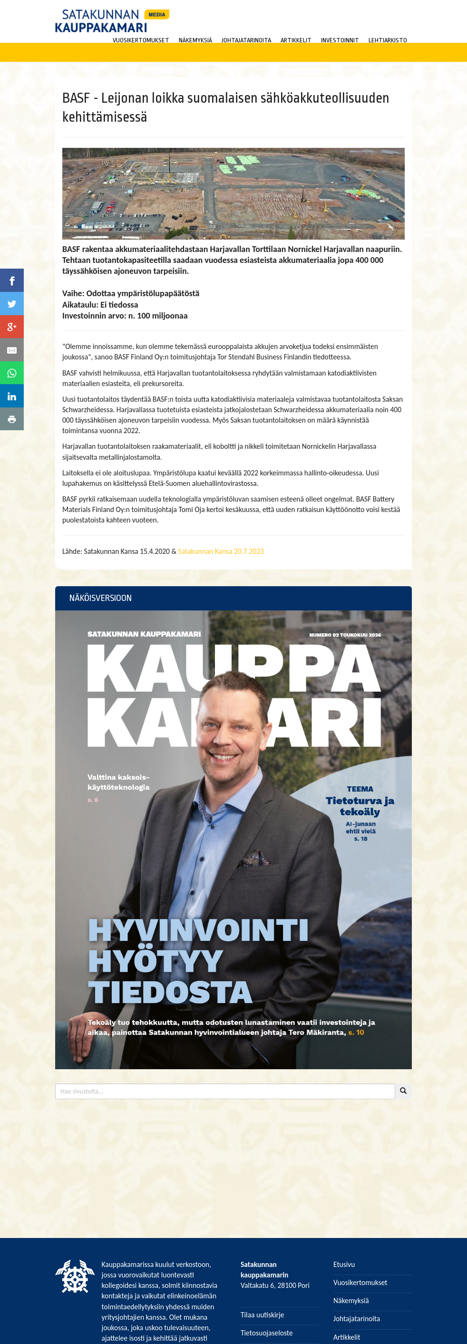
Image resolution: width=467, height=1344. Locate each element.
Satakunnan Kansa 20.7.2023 (221, 551)
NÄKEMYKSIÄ (195, 40)
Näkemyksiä (351, 1300)
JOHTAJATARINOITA (246, 40)
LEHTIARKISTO (388, 40)
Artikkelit (346, 1337)
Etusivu (344, 1264)
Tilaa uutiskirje (262, 1314)
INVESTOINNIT (340, 40)
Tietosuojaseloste (267, 1332)
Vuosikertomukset (360, 1282)
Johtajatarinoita (356, 1318)
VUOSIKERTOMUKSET (141, 40)
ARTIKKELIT (296, 40)
